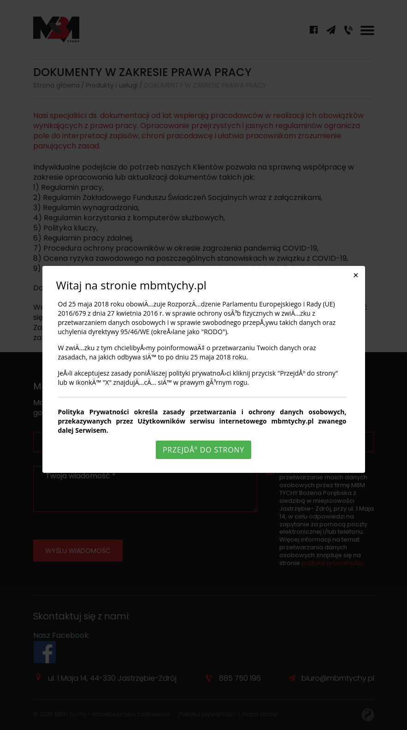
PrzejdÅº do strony (203, 450)
